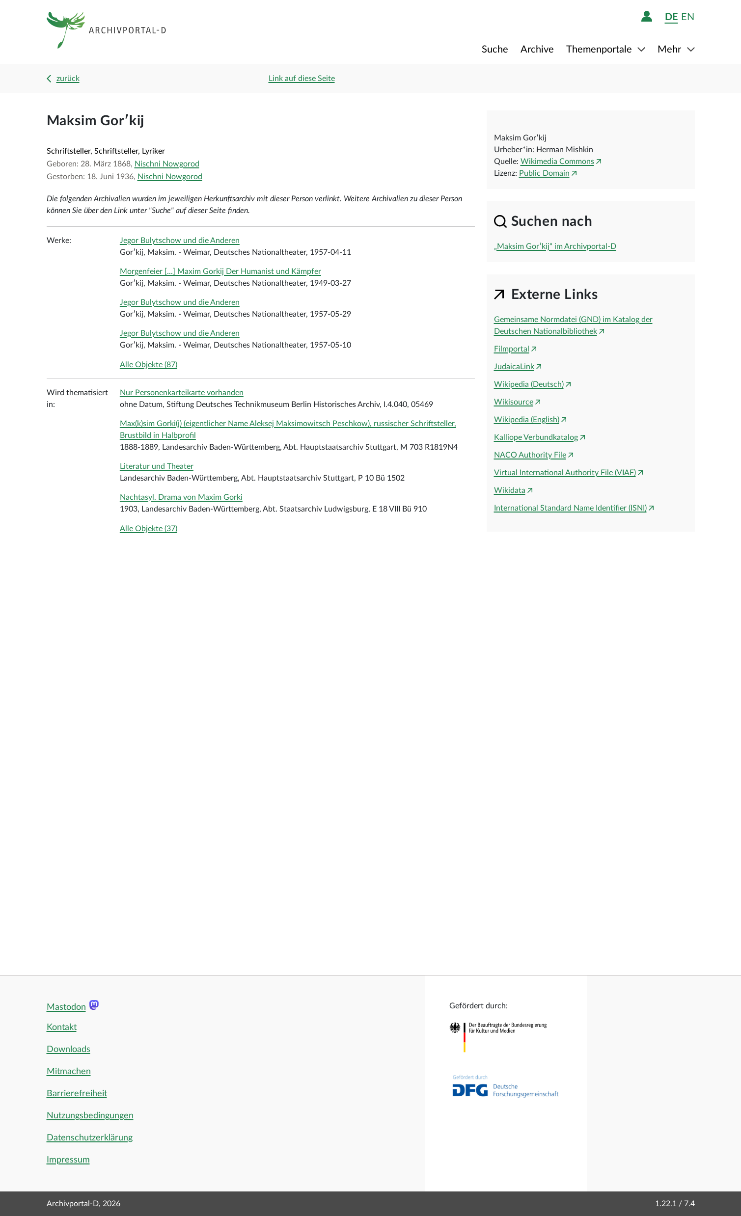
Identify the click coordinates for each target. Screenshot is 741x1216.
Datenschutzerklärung (90, 1138)
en (687, 17)
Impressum (68, 1160)
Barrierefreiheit (77, 1093)
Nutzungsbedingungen (90, 1115)
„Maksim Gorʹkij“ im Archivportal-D (555, 246)
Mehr (671, 49)
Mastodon (66, 1007)
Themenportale (600, 49)
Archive (537, 49)
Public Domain (544, 173)
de (671, 17)
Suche (495, 49)
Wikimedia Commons (557, 161)
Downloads (68, 1049)
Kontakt (62, 1027)
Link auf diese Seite (302, 78)
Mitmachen (69, 1071)
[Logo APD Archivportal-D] (107, 32)
